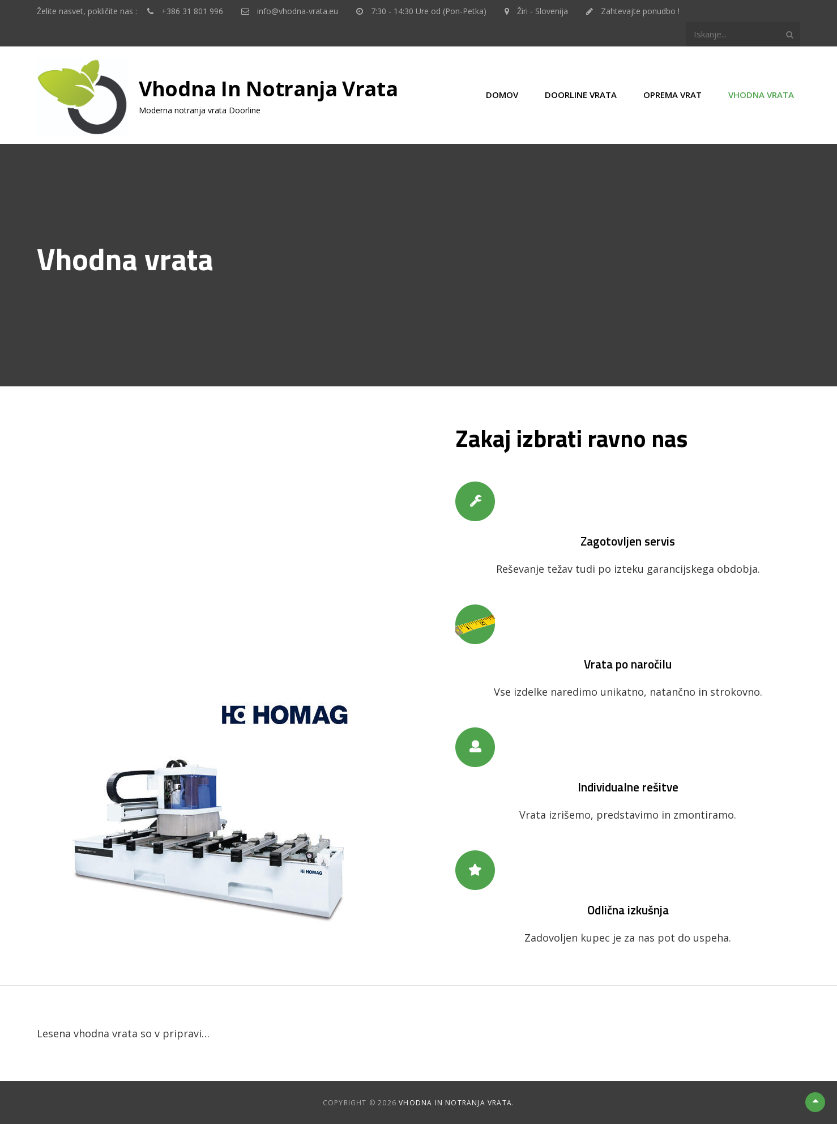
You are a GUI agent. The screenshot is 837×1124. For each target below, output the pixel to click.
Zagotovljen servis (627, 540)
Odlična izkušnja (628, 909)
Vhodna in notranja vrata (268, 89)
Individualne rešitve (628, 786)
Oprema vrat (672, 94)
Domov (502, 94)
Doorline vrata (581, 94)
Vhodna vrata (761, 94)
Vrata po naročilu (628, 663)
